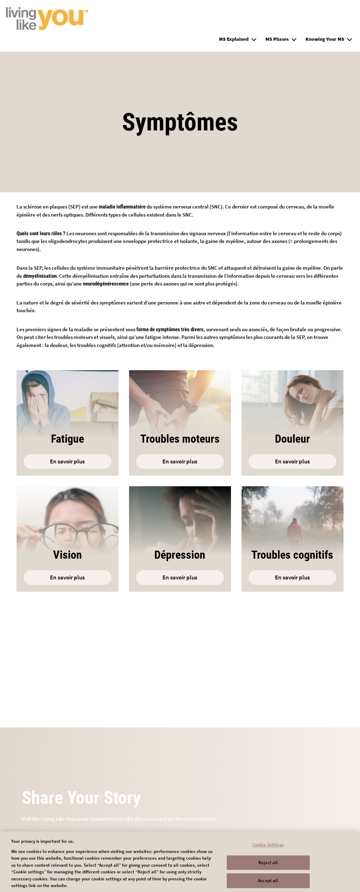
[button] (253, 38)
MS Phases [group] (277, 39)
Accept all (268, 883)
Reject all (268, 865)
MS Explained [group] (234, 39)
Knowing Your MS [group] (325, 39)
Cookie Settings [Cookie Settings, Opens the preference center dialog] (268, 847)
